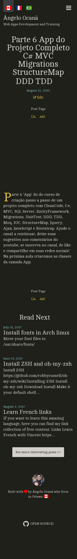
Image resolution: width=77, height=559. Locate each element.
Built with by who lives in (38, 486)
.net (42, 116)
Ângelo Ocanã (38, 20)
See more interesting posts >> (38, 452)
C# (33, 116)
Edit (38, 97)
